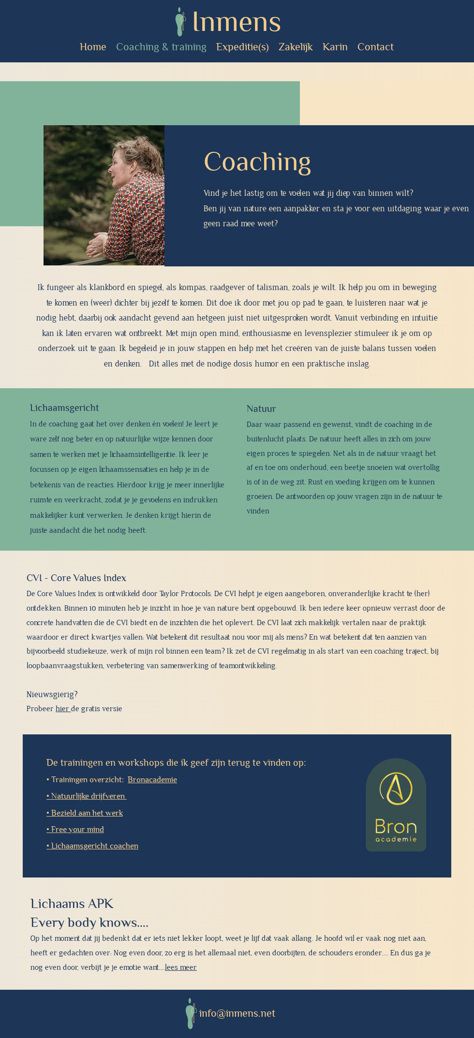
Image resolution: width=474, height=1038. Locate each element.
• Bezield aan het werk (84, 813)
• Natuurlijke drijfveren (86, 796)
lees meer (181, 968)
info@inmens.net (237, 1013)
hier (63, 709)
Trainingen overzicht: (114, 779)
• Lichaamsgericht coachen (92, 845)
